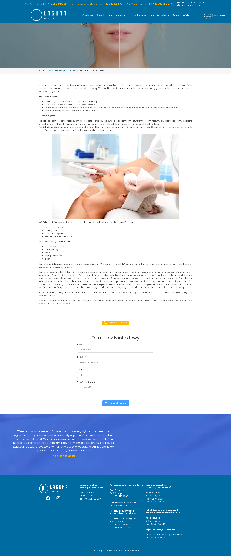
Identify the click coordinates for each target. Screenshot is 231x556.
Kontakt (185, 15)
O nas (76, 15)
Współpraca (87, 15)
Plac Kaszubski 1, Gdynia (193, 2)
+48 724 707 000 (92, 498)
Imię (79, 344)
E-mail (80, 356)
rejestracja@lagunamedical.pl (169, 534)
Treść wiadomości (87, 382)
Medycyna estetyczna (144, 15)
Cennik (176, 15)
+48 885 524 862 (158, 537)
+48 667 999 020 (157, 501)
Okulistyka (101, 15)
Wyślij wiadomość (115, 403)
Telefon (81, 369)
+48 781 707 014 (157, 524)
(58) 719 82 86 (121, 496)
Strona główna (46, 70)
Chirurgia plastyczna (119, 15)
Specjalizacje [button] (163, 15)
